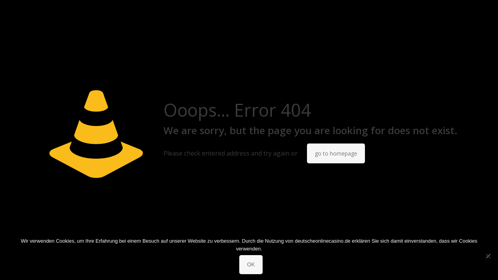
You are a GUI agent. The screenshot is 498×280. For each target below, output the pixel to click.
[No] (488, 256)
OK (251, 264)
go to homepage (336, 153)
